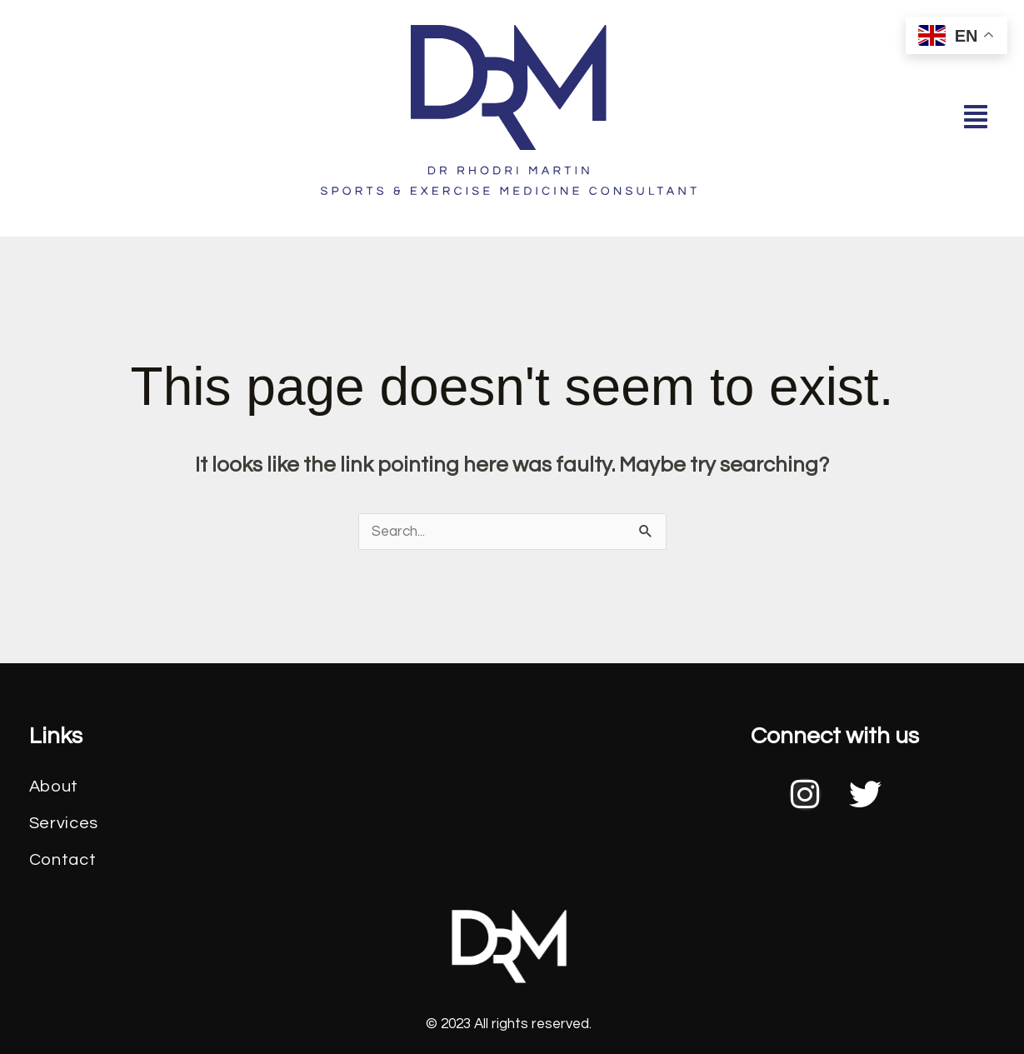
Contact (63, 860)
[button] (976, 118)
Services (64, 823)
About (54, 786)
